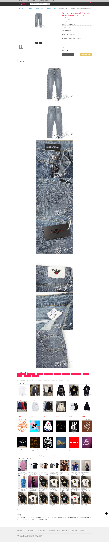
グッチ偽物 (20, 376)
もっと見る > (89, 419)
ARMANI (69, 19)
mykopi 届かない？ (53, 530)
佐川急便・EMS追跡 (42, 530)
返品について (75, 530)
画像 (36, 42)
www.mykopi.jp (31, 536)
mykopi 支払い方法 (21, 531)
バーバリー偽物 (35, 376)
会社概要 (19, 530)
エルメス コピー (27, 376)
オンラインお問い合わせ (64, 530)
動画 (40, 42)
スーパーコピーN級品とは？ (29, 530)
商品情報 (22, 61)
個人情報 (82, 530)
